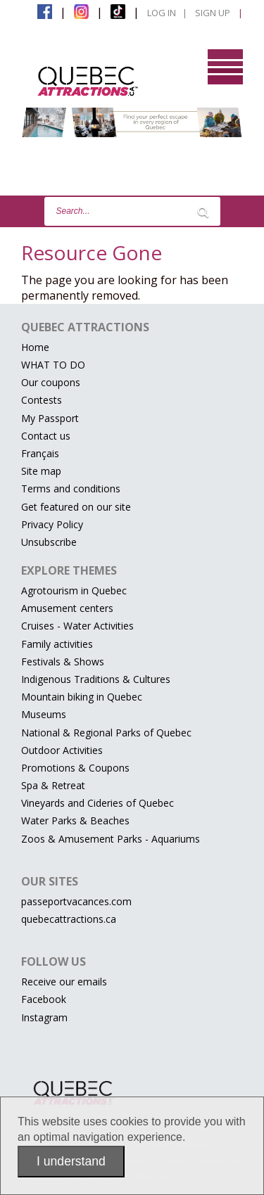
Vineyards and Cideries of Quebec (97, 803)
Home (35, 347)
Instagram (44, 1017)
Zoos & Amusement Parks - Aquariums (110, 838)
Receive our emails (64, 981)
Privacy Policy (52, 524)
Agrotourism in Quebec (74, 590)
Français (40, 453)
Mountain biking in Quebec (81, 696)
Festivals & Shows (62, 661)
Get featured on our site (76, 506)
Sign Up (212, 12)
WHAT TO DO (53, 364)
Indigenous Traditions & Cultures (95, 679)
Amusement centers (67, 608)
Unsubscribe (49, 542)
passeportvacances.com (76, 901)
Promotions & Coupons (75, 767)
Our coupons (50, 382)
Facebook (43, 999)
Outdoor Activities (62, 750)
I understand (71, 1161)
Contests (41, 400)
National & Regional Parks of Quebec (106, 732)
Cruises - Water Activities (77, 625)
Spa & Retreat (53, 785)
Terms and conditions (70, 488)
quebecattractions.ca (68, 919)
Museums (43, 714)
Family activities (57, 644)
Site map (41, 471)
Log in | (167, 12)
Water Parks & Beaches (75, 820)
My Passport (50, 418)
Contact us (45, 435)
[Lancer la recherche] (203, 212)
